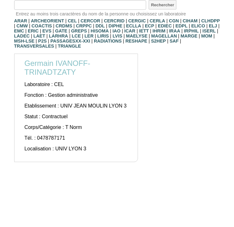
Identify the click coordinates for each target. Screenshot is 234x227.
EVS (46, 30)
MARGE (188, 35)
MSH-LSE (24, 41)
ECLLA (133, 25)
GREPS (79, 30)
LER (89, 35)
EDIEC (165, 25)
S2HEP (158, 41)
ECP (149, 25)
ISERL (209, 30)
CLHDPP (210, 20)
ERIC (33, 30)
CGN (174, 20)
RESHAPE (136, 41)
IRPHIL (191, 30)
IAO (116, 30)
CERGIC (137, 20)
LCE (76, 35)
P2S (42, 41)
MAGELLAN (164, 35)
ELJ (213, 25)
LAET (39, 35)
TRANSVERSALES (34, 46)
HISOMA (100, 30)
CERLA (157, 20)
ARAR (20, 20)
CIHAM (190, 20)
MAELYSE (136, 35)
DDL (100, 25)
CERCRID (114, 20)
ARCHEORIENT (47, 20)
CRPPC (84, 25)
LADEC (22, 35)
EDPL (181, 25)
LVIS (117, 35)
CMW (22, 25)
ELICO (198, 25)
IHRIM (158, 30)
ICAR (129, 30)
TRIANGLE (69, 46)
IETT (144, 30)
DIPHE (116, 25)
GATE (61, 30)
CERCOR (90, 20)
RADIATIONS (108, 41)
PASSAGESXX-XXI (70, 41)
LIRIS (103, 35)
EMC (19, 30)
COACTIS (41, 25)
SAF (174, 41)
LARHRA (58, 35)
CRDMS (64, 25)
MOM (206, 35)
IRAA (174, 30)
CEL (72, 20)
